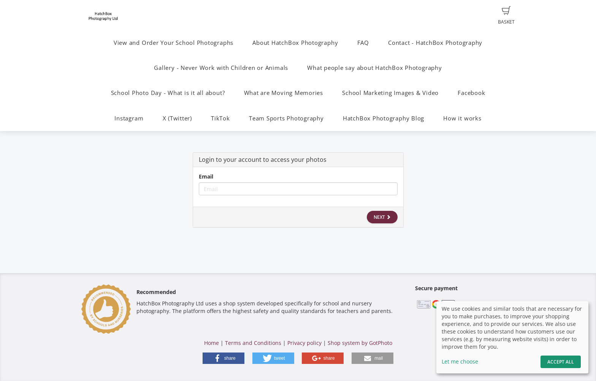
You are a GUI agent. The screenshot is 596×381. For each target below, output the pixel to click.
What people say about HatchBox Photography (374, 68)
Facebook (471, 93)
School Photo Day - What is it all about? (168, 93)
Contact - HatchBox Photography (435, 43)
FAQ (363, 43)
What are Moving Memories (283, 93)
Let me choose (460, 361)
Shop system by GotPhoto (360, 342)
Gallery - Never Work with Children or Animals (221, 68)
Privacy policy (304, 342)
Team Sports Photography (286, 118)
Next (382, 217)
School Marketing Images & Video (390, 93)
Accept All (560, 362)
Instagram (128, 118)
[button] (223, 358)
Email (206, 176)
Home (211, 342)
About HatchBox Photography (295, 43)
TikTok (220, 118)
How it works (462, 118)
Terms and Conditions (253, 342)
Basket (506, 15)
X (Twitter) (177, 118)
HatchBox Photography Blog (383, 118)
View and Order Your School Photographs (173, 43)
